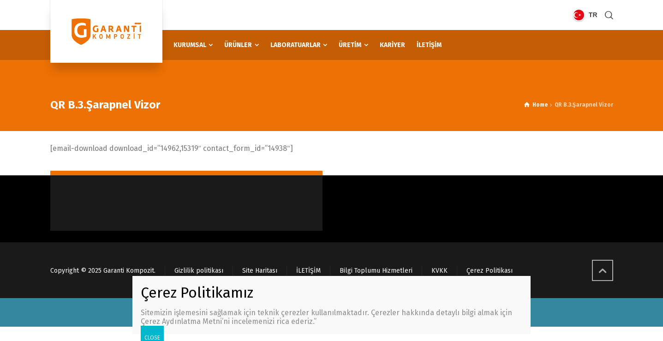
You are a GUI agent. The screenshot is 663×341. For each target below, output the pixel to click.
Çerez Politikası (489, 271)
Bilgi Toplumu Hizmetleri (376, 271)
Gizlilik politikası (198, 271)
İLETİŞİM (308, 271)
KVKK (439, 271)
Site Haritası (259, 271)
